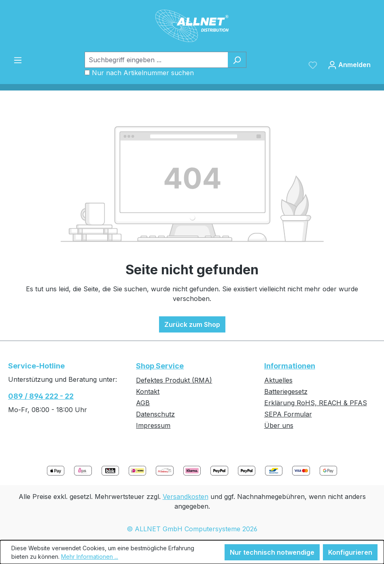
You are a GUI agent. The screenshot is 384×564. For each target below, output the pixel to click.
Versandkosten (185, 496)
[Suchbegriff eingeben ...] (156, 60)
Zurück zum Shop (192, 324)
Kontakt (147, 391)
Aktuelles (278, 380)
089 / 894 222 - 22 (41, 396)
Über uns (278, 425)
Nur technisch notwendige (272, 552)
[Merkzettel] (312, 65)
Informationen (289, 366)
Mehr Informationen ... (89, 556)
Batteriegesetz (286, 391)
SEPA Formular (288, 414)
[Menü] (18, 60)
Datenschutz (155, 414)
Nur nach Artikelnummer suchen (143, 73)
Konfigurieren (350, 552)
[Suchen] (236, 60)
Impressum (153, 425)
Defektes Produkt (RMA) (174, 380)
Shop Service (160, 366)
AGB (143, 403)
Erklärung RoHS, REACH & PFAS (315, 403)
